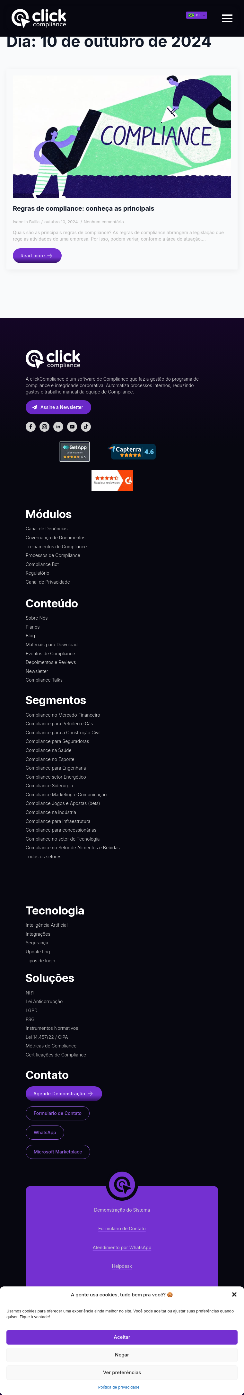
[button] (234, 1294)
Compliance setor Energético (56, 777)
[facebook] (31, 427)
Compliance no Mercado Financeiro (63, 715)
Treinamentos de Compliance (56, 546)
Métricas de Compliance (51, 1045)
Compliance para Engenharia (56, 768)
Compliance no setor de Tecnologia (63, 839)
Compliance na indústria (51, 812)
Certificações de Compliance (56, 1054)
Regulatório (37, 573)
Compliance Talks (44, 680)
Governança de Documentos (55, 537)
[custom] (86, 427)
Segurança (37, 942)
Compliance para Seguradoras (57, 741)
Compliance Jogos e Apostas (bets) (63, 803)
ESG (30, 1019)
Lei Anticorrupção (44, 1001)
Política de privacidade (119, 1387)
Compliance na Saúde (49, 750)
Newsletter (37, 671)
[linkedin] (58, 427)
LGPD (32, 1010)
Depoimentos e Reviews (51, 662)
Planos (33, 627)
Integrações (38, 934)
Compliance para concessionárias (61, 830)
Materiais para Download (51, 644)
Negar (122, 1355)
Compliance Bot (42, 564)
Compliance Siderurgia (49, 785)
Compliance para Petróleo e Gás (59, 723)
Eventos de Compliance (50, 653)
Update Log (38, 951)
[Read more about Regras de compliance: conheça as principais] (37, 255)
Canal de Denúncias (46, 528)
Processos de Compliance (53, 555)
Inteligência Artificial (46, 925)
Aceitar (122, 1337)
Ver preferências (122, 1372)
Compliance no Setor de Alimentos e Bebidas (73, 847)
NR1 (30, 992)
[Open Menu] (227, 18)
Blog (30, 635)
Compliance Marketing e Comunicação (66, 794)
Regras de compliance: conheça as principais (83, 208)
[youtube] (72, 427)
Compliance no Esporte (50, 759)
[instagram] (44, 427)
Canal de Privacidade (48, 582)
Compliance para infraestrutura (58, 821)
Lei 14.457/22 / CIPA (47, 1037)
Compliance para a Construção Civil (63, 732)
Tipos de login (40, 960)
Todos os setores (43, 856)
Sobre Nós (37, 618)
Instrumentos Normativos (52, 1028)
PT (194, 15)
